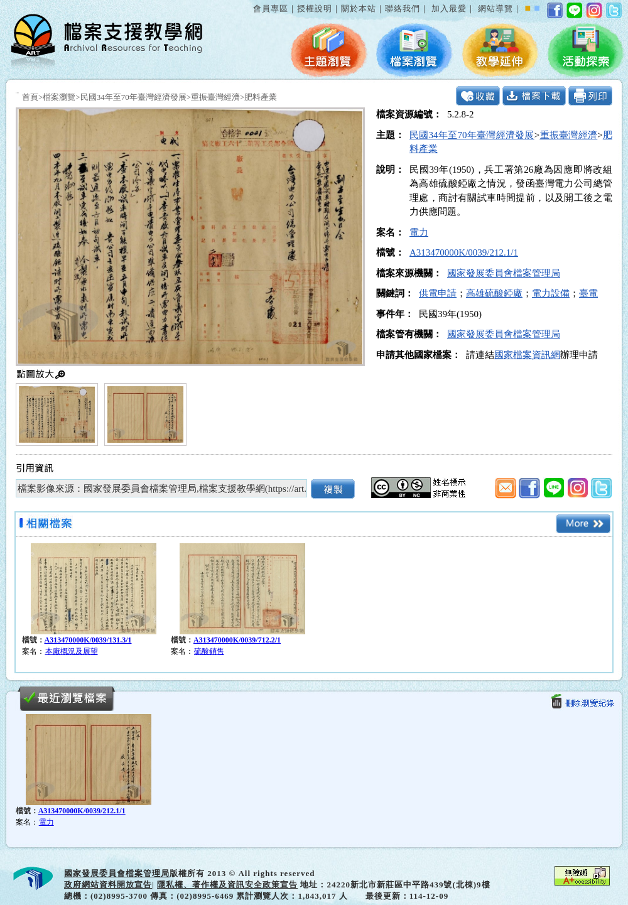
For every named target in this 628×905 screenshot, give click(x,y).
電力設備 (551, 293)
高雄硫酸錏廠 (494, 293)
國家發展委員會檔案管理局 (503, 273)
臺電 (588, 293)
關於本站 (358, 8)
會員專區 (270, 8)
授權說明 (314, 8)
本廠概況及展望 (71, 651)
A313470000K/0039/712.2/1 (237, 640)
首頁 (30, 97)
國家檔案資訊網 (527, 355)
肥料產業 (260, 97)
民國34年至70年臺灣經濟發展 (133, 97)
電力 (418, 232)
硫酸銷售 (209, 651)
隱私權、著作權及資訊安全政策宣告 (227, 884)
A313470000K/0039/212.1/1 (463, 252)
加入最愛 (449, 8)
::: (250, 2)
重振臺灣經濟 (215, 97)
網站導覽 (495, 8)
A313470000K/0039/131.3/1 (88, 640)
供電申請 (438, 293)
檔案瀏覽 (59, 97)
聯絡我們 (402, 8)
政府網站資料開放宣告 (108, 884)
